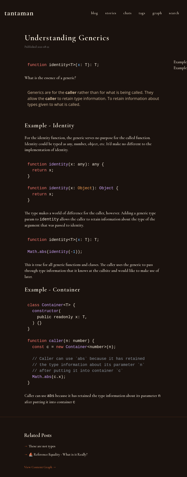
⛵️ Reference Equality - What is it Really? (58, 454)
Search (174, 13)
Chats (127, 13)
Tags (142, 13)
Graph (157, 13)
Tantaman (19, 13)
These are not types (42, 446)
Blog (94, 13)
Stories (110, 13)
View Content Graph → (40, 467)
